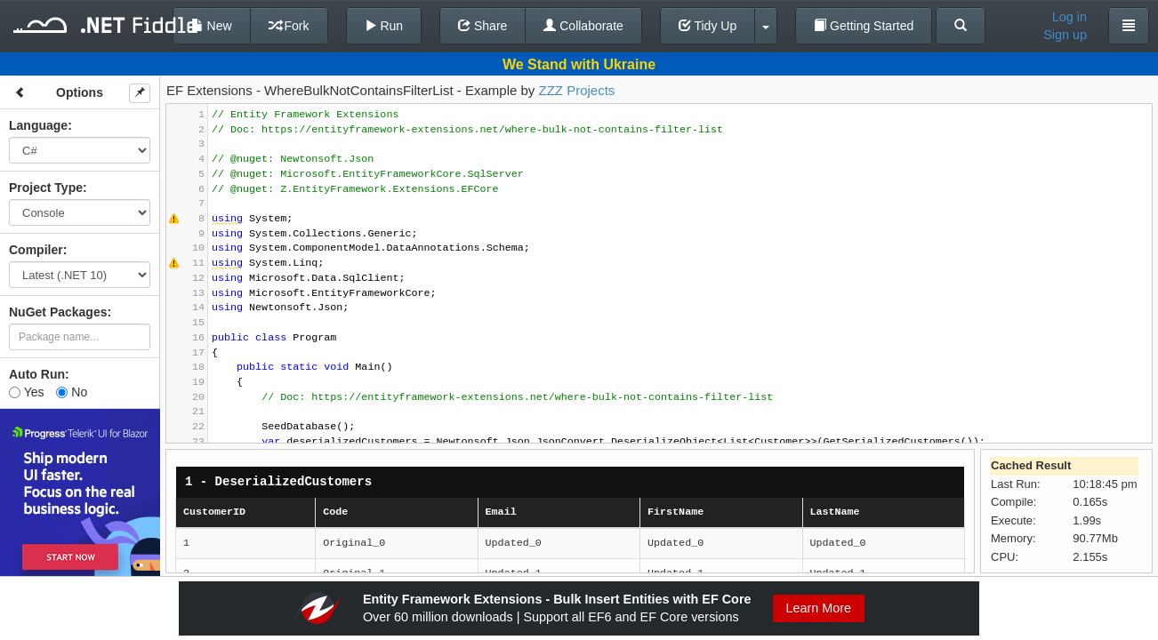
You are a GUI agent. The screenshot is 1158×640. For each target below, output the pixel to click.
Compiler (36, 250)
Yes (26, 392)
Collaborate (583, 26)
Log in (1069, 17)
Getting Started (863, 26)
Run (384, 26)
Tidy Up (707, 26)
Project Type (46, 187)
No (71, 392)
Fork (289, 26)
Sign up (1065, 35)
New (211, 26)
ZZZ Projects (576, 90)
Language (38, 125)
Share (482, 26)
